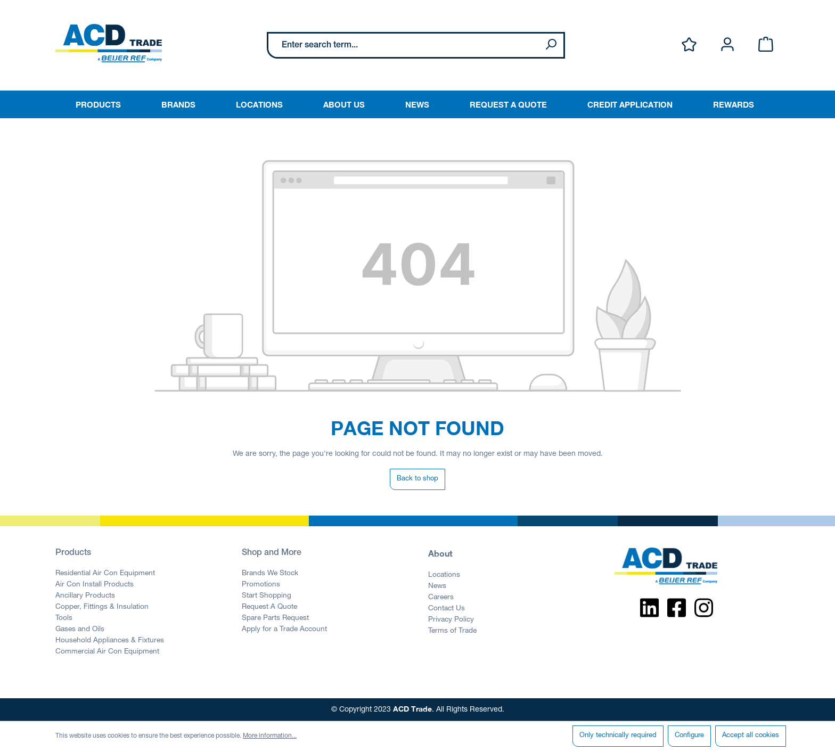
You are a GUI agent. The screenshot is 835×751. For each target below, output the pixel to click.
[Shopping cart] (766, 45)
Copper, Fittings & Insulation (102, 607)
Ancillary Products (85, 596)
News (437, 586)
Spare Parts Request (275, 618)
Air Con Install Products (94, 585)
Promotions (261, 585)
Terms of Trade (452, 631)
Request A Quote (269, 607)
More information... (270, 736)
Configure (689, 735)
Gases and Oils (79, 629)
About (440, 553)
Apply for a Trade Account (284, 629)
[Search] (550, 45)
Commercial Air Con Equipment (107, 652)
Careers (441, 597)
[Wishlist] (689, 45)
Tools (63, 618)
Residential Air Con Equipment (105, 573)
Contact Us (446, 609)
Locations (444, 575)
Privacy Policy (451, 620)
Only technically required (618, 735)
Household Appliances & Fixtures (109, 640)
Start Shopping (266, 596)
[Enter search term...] (403, 45)
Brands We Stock (270, 573)
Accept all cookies (750, 735)
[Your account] (727, 45)
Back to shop (417, 479)
